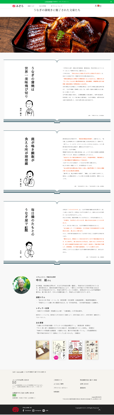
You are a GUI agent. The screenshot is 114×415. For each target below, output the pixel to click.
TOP (13, 372)
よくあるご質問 (59, 384)
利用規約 (56, 392)
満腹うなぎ (34, 6)
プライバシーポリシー (61, 388)
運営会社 (83, 388)
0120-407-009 (23, 396)
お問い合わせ (84, 384)
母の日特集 (48, 6)
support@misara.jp (24, 383)
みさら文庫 (20, 372)
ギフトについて (63, 6)
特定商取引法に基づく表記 (88, 380)
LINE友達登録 (48, 1)
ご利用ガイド (58, 380)
